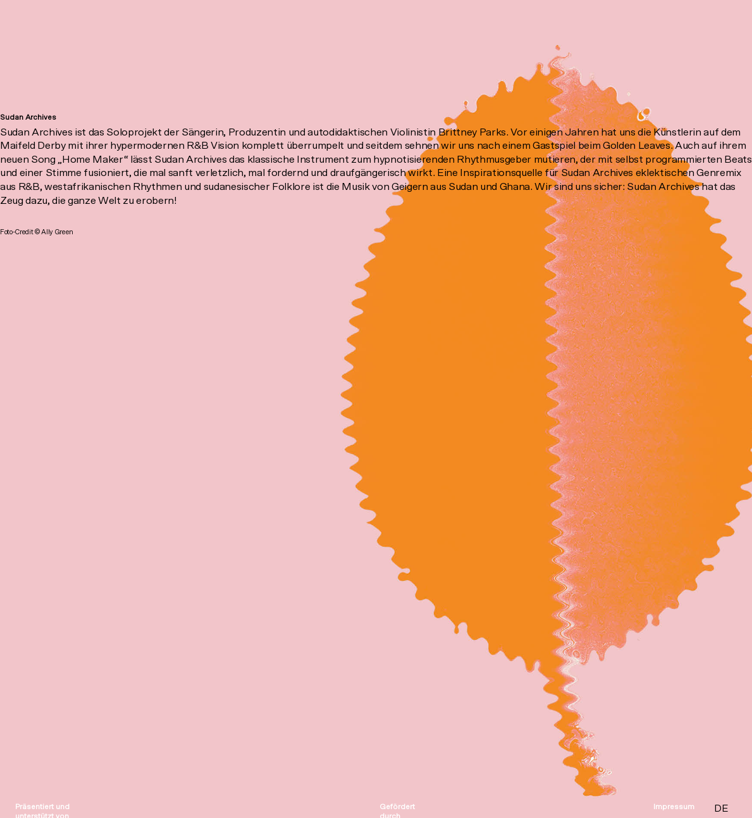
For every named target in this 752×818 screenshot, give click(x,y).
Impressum (673, 806)
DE (721, 808)
